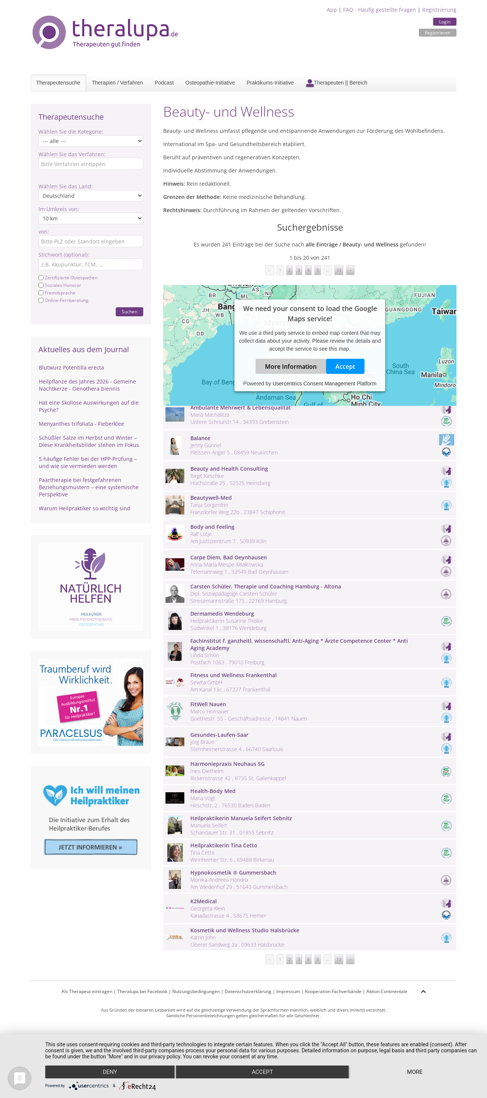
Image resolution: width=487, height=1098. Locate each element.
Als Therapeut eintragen (86, 991)
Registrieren (437, 32)
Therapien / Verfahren (117, 83)
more (415, 1072)
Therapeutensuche (58, 83)
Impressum (288, 991)
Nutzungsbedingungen (196, 991)
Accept (345, 366)
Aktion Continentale (386, 991)
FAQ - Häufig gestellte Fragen (379, 9)
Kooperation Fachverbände (333, 991)
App (332, 9)
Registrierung (439, 9)
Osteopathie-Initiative (210, 83)
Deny (110, 1072)
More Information (291, 366)
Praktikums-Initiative (270, 83)
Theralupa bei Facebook (142, 991)
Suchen (129, 311)
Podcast (164, 83)
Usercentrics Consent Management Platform (324, 383)
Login (444, 21)
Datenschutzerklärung (248, 991)
